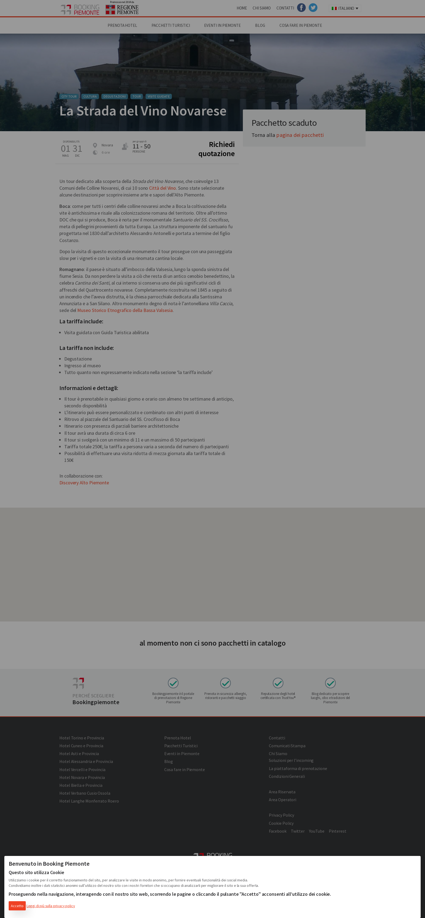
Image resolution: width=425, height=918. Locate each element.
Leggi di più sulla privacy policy (51, 905)
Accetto (17, 905)
